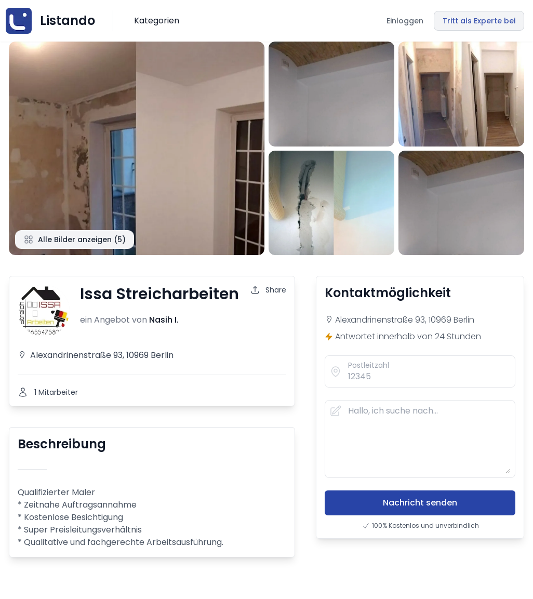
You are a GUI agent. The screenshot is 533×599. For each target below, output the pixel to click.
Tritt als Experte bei (479, 21)
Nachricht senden (420, 503)
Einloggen (405, 21)
